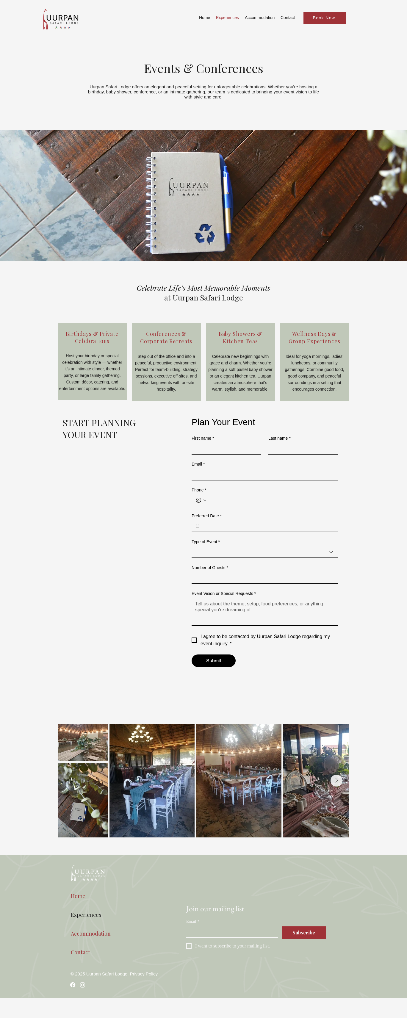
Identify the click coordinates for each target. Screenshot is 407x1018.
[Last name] (301, 448)
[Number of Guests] (263, 578)
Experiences (86, 914)
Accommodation (91, 933)
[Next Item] (336, 781)
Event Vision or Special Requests (224, 593)
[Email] (263, 474)
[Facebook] (72, 984)
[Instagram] (82, 984)
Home (78, 896)
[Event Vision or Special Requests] (265, 612)
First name (203, 438)
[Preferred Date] (197, 526)
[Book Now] (324, 18)
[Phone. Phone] (270, 500)
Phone (199, 490)
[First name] (225, 448)
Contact (80, 952)
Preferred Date (207, 516)
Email (198, 464)
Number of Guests (210, 567)
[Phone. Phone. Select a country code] (201, 500)
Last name (279, 438)
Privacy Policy (144, 973)
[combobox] (265, 552)
